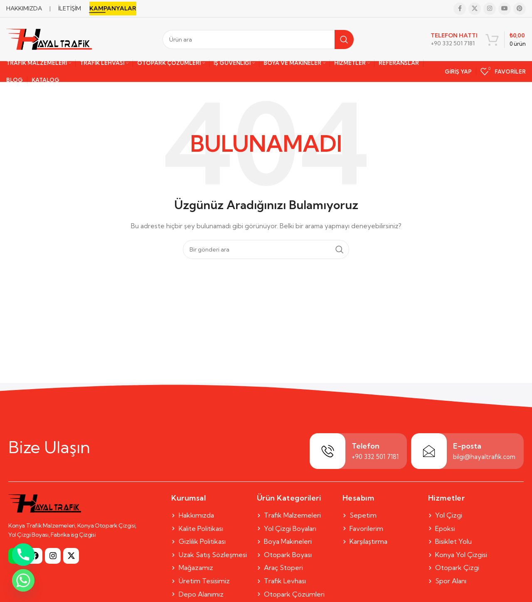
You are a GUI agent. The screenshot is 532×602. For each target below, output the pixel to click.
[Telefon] (327, 451)
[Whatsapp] (23, 580)
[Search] (258, 39)
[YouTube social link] (504, 8)
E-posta (467, 446)
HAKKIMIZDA (24, 8)
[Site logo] (49, 38)
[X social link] (474, 8)
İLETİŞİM (69, 8)
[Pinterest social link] (519, 8)
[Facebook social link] (459, 8)
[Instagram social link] (489, 8)
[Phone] (23, 554)
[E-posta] (429, 451)
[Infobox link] (454, 39)
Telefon (365, 446)
